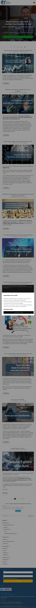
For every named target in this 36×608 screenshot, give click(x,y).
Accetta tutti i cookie (18, 312)
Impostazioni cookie (8, 309)
